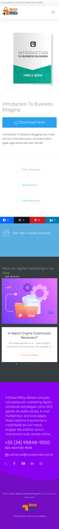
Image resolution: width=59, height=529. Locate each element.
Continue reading (29, 355)
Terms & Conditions (37, 516)
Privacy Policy (19, 516)
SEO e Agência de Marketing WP (24, 494)
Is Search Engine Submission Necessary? (29, 335)
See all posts (12, 276)
